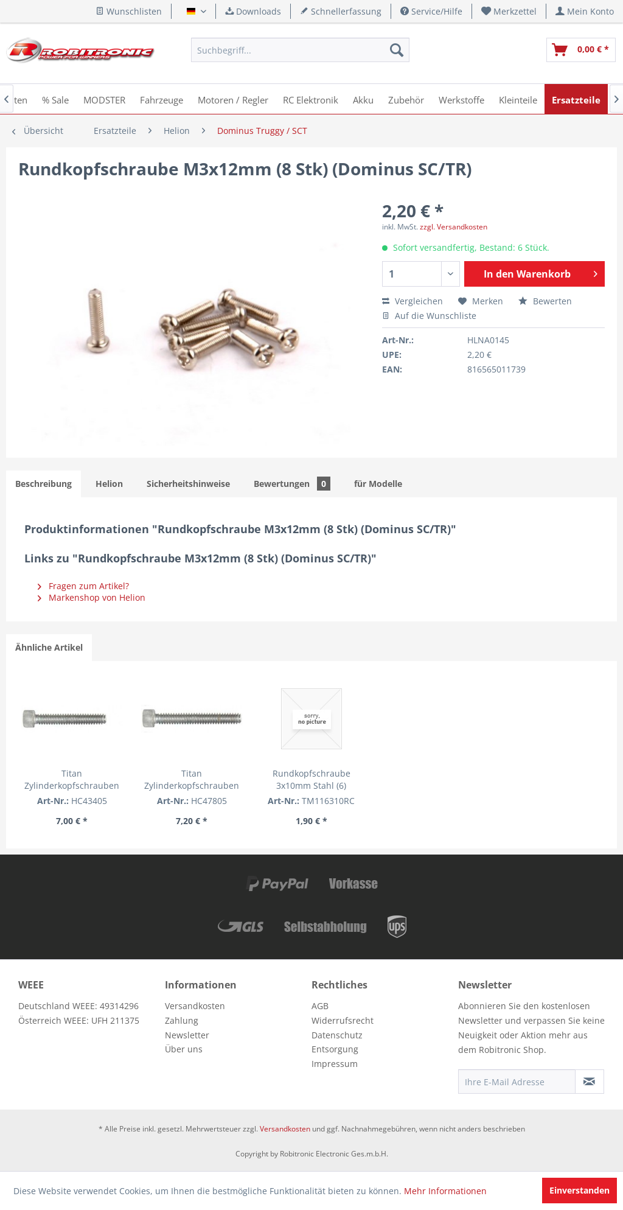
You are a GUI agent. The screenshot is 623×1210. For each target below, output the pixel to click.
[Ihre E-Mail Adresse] (517, 1081)
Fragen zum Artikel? (83, 586)
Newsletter (187, 1035)
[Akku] (363, 99)
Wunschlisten (129, 11)
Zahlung (181, 1020)
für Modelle (378, 483)
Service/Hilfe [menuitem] (431, 11)
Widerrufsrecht (343, 1020)
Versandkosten (195, 1006)
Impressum (335, 1063)
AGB (320, 1006)
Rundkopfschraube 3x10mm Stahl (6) (311, 779)
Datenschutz (337, 1035)
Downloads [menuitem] (253, 11)
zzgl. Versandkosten (453, 227)
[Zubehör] (406, 99)
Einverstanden (579, 1190)
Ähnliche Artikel (49, 647)
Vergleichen (412, 301)
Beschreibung (43, 483)
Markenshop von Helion (91, 597)
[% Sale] (55, 99)
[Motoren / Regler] (233, 99)
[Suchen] (396, 50)
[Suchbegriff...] (300, 50)
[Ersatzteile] (576, 99)
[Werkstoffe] (461, 99)
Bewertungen (292, 484)
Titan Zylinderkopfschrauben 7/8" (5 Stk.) (191, 780)
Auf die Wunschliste (429, 315)
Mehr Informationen (445, 1191)
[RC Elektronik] (311, 99)
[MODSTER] (104, 99)
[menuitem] (509, 11)
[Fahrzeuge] (161, 99)
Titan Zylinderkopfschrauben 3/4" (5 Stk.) (71, 780)
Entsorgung (335, 1049)
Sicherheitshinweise (188, 483)
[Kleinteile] (518, 99)
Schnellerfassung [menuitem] (340, 11)
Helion (109, 483)
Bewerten (545, 301)
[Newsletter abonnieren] (589, 1081)
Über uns (184, 1049)
